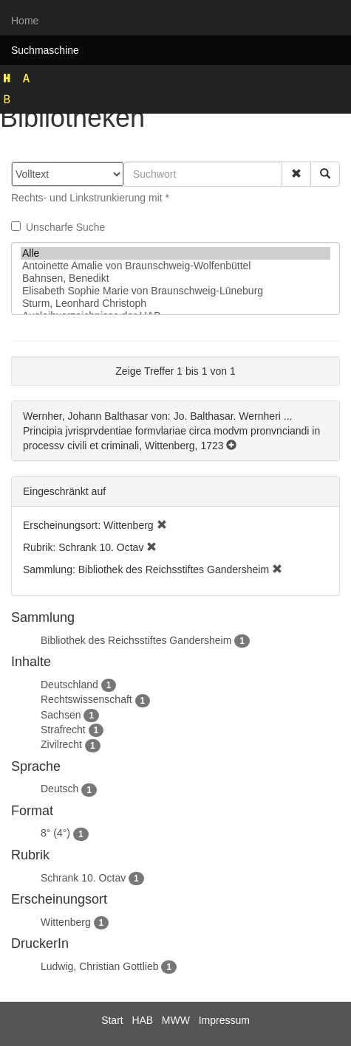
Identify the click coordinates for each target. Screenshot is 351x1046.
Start (112, 1020)
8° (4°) (55, 833)
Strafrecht (63, 729)
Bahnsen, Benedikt (175, 278)
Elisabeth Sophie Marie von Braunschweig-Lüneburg (175, 291)
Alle (175, 253)
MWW (176, 1020)
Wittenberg (66, 922)
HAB (142, 1020)
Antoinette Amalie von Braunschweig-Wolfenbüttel (175, 266)
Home (24, 21)
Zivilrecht (61, 744)
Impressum (224, 1020)
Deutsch (59, 788)
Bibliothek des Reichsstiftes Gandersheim (136, 640)
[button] (296, 174)
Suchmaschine (45, 50)
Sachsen (61, 715)
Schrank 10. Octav (83, 878)
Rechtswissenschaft (86, 699)
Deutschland (69, 684)
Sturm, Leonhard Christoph (175, 303)
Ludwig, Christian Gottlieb (100, 966)
